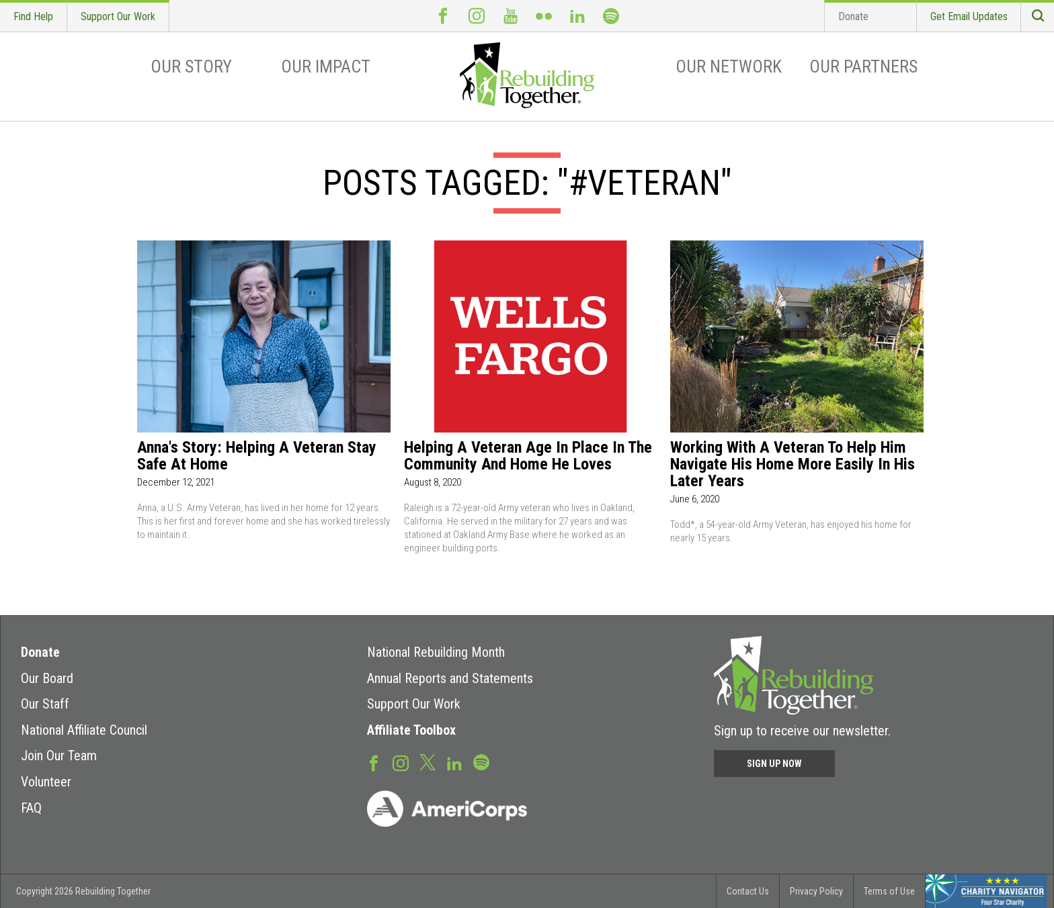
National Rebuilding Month (436, 652)
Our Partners (863, 66)
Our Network (729, 66)
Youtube (510, 16)
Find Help (33, 16)
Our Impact (325, 66)
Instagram (476, 16)
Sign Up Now (774, 763)
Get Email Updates (969, 16)
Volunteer (46, 782)
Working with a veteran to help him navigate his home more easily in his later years (792, 464)
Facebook (443, 16)
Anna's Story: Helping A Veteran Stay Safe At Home (256, 456)
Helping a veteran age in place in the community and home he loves (528, 456)
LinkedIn (577, 16)
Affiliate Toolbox (411, 730)
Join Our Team (59, 755)
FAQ (31, 808)
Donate (853, 16)
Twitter (427, 761)
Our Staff (45, 704)
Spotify (611, 16)
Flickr (544, 16)
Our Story (191, 66)
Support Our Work (118, 16)
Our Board (47, 678)
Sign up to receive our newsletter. (802, 731)
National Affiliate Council (84, 730)
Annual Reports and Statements (450, 678)
